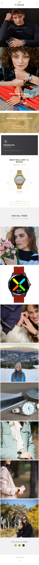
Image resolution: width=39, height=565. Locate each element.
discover (19, 41)
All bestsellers (19, 203)
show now (19, 102)
